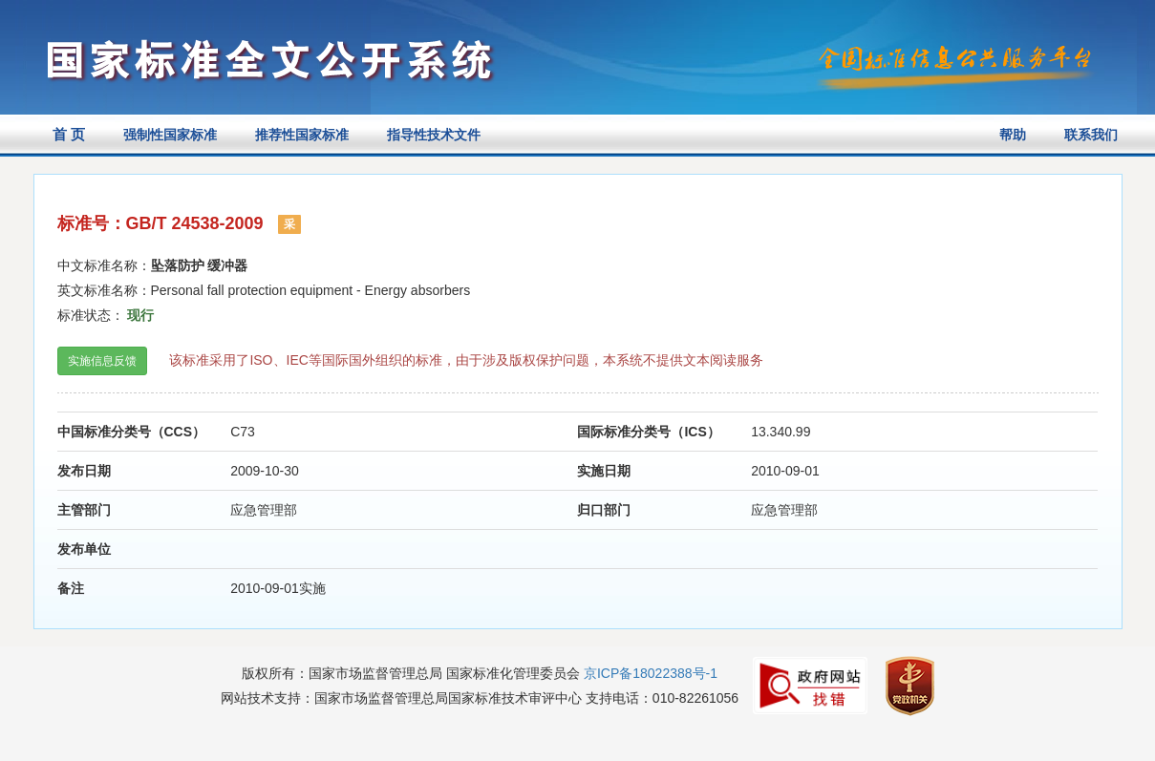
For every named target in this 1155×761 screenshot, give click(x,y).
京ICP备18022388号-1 (650, 673)
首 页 (69, 134)
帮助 (1012, 134)
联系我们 (1091, 134)
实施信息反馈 (102, 361)
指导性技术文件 (434, 134)
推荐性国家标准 (302, 134)
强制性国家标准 (170, 134)
